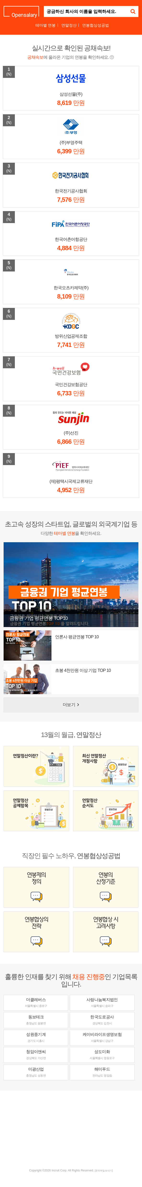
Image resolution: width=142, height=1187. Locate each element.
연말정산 (69, 25)
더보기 (72, 705)
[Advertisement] (73, 1129)
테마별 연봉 (45, 25)
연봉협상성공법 (95, 25)
